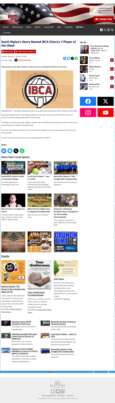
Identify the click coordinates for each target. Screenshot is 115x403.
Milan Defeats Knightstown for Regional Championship (39, 203)
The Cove (66, 299)
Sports (37, 27)
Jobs (59, 27)
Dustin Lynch (94, 76)
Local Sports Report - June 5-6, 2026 (39, 170)
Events (5, 256)
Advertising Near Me (49, 395)
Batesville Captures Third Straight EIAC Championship (66, 170)
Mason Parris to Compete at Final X (13, 203)
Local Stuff (48, 27)
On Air (79, 27)
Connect (7, 32)
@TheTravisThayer (23, 60)
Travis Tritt (95, 51)
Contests (69, 27)
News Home (9, 51)
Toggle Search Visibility (112, 30)
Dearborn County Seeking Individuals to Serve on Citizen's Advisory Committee (25, 351)
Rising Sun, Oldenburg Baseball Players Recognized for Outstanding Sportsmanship (66, 206)
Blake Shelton (95, 67)
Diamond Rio (94, 84)
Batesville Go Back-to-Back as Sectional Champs (13, 170)
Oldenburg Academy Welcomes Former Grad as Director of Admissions (24, 336)
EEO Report (61, 395)
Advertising (17, 27)
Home (6, 27)
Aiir (64, 398)
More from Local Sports (27, 51)
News (28, 27)
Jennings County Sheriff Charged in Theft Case (21, 323)
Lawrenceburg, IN (105, 8)
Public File (69, 395)
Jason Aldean (94, 58)
